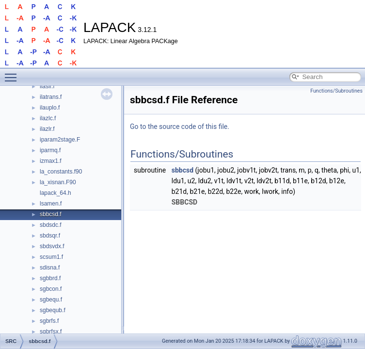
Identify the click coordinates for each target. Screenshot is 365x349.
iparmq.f (50, 150)
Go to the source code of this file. (179, 126)
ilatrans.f (51, 97)
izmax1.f (51, 161)
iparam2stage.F (60, 139)
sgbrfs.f (49, 320)
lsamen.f (51, 203)
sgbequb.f (52, 310)
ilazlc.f (48, 118)
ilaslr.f (47, 86)
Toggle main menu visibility (13, 73)
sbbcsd (182, 170)
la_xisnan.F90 (58, 182)
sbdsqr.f (50, 235)
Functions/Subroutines (336, 91)
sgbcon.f (51, 289)
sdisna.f (50, 267)
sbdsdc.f (51, 225)
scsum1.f (51, 257)
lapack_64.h (55, 193)
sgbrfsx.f (51, 331)
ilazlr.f (47, 129)
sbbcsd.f (51, 214)
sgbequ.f (51, 299)
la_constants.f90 (61, 171)
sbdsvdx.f (52, 246)
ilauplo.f (50, 107)
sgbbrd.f (50, 278)
